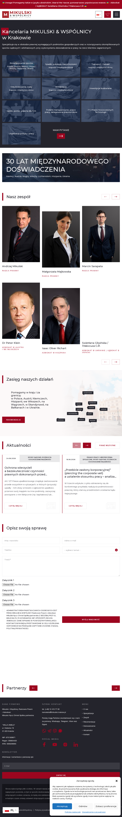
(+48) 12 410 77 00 (51, 709)
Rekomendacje (13, 428)
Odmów (83, 806)
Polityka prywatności (43, 810)
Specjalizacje (88, 713)
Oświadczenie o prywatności (94, 812)
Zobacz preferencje (106, 806)
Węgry (98, 413)
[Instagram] (65, 744)
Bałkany (101, 420)
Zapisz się (61, 775)
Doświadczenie (89, 726)
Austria (87, 409)
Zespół (86, 718)
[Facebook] (44, 744)
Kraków (99, 407)
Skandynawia (96, 392)
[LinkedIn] (76, 744)
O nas (85, 709)
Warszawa (101, 402)
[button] (116, 781)
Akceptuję (62, 806)
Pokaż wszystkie (107, 454)
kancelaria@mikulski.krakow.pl (54, 712)
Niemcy (87, 404)
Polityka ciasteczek (73, 812)
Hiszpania (69, 420)
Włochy (89, 419)
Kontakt (86, 734)
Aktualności (87, 730)
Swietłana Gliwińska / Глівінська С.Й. (66, 6)
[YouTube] (55, 744)
